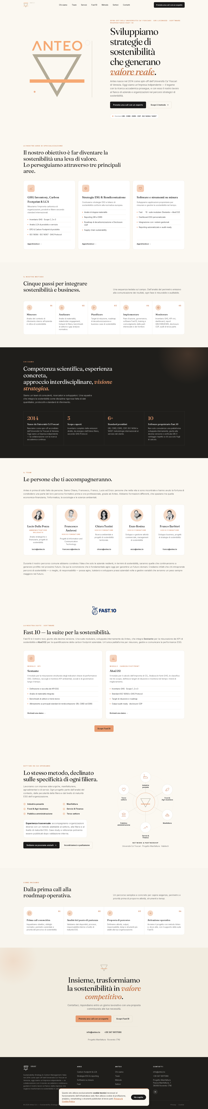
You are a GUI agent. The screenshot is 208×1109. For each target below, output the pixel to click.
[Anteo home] (29, 4)
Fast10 (94, 5)
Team (74, 5)
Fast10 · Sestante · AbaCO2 (93, 1087)
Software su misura (85, 1080)
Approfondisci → (34, 244)
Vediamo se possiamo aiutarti (41, 845)
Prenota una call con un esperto (169, 5)
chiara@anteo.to (104, 549)
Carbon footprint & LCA (87, 1072)
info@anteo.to (93, 1032)
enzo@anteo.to (137, 549)
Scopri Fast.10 (104, 728)
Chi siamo (63, 5)
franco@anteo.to (170, 549)
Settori (115, 5)
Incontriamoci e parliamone (77, 845)
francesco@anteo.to (71, 549)
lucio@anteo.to (38, 549)
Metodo (105, 5)
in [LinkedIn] (155, 1092)
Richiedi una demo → (36, 713)
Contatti (126, 5)
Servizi (84, 5)
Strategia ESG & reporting (88, 1076)
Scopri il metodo (160, 105)
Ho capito (138, 1097)
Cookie (181, 1105)
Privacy (173, 1105)
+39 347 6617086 (113, 1032)
